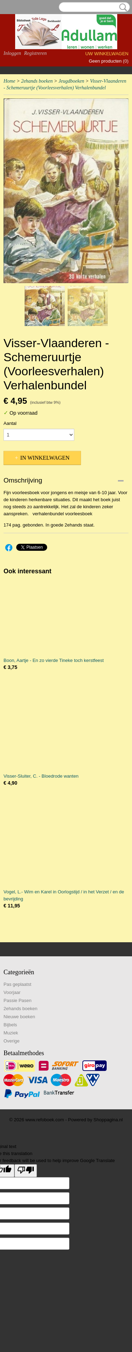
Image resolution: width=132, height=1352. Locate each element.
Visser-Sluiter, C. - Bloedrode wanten (41, 776)
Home (9, 81)
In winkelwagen (44, 458)
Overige (12, 1041)
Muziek (11, 1032)
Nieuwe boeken (19, 1016)
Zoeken (122, 7)
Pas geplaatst (17, 984)
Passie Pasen (18, 1000)
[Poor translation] (25, 1170)
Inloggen (12, 53)
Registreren (35, 53)
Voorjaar (12, 992)
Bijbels (10, 1024)
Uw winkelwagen (106, 53)
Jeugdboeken (71, 81)
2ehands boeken (37, 81)
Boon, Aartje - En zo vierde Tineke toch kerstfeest (54, 660)
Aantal (10, 423)
